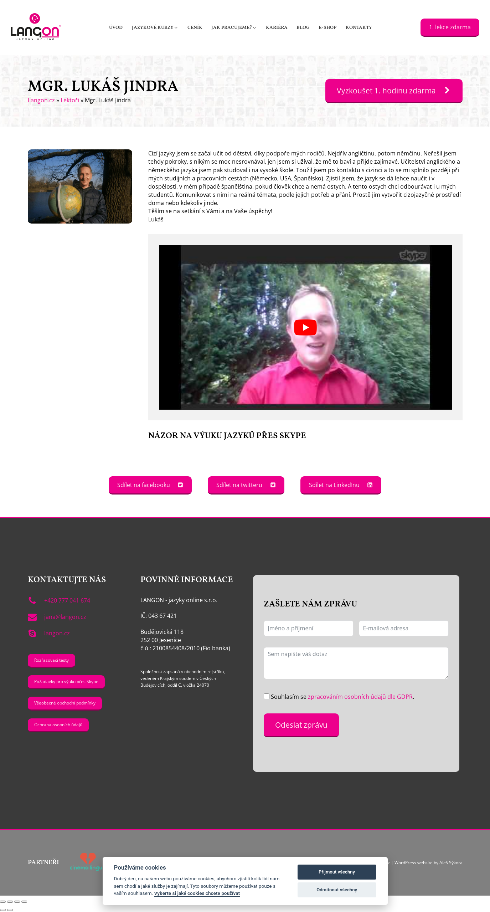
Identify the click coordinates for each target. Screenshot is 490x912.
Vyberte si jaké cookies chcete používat (197, 893)
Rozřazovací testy (51, 660)
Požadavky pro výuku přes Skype (66, 681)
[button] (155, 27)
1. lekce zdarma (450, 27)
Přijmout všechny (337, 872)
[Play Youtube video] (305, 327)
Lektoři (70, 100)
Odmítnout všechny (336, 889)
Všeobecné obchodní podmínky (65, 703)
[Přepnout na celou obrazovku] (10, 902)
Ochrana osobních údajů (58, 725)
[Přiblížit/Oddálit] (3, 902)
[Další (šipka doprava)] (10, 910)
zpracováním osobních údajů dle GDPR (360, 697)
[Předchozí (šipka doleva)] (3, 910)
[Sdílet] (17, 902)
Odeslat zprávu (301, 724)
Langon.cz (41, 100)
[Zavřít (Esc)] (24, 902)
